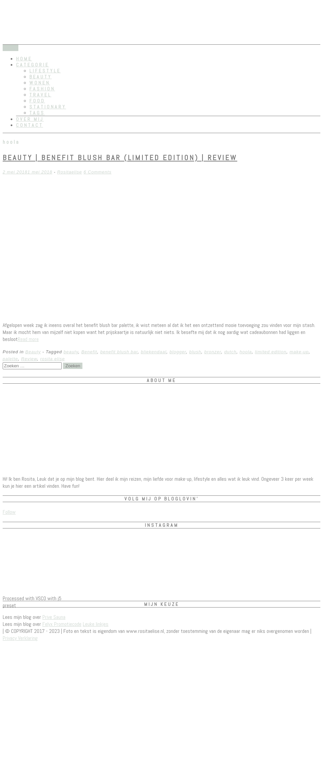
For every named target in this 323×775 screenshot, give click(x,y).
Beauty (40, 77)
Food (37, 101)
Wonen (39, 83)
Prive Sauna (53, 617)
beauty (70, 351)
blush (195, 351)
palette (10, 358)
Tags (37, 113)
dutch (230, 351)
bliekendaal (154, 351)
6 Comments (97, 171)
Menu (10, 47)
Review (29, 358)
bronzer (212, 351)
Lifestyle (45, 71)
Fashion (42, 89)
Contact (29, 125)
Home (24, 59)
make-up (299, 351)
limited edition (271, 351)
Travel (40, 95)
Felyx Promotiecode (61, 624)
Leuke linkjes (95, 624)
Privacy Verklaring (20, 638)
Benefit (89, 351)
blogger (178, 351)
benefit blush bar (118, 351)
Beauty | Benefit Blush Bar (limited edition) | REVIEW (120, 157)
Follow (9, 511)
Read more (28, 339)
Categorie (32, 65)
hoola (246, 351)
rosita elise (52, 358)
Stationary (47, 107)
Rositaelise (69, 171)
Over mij (30, 119)
